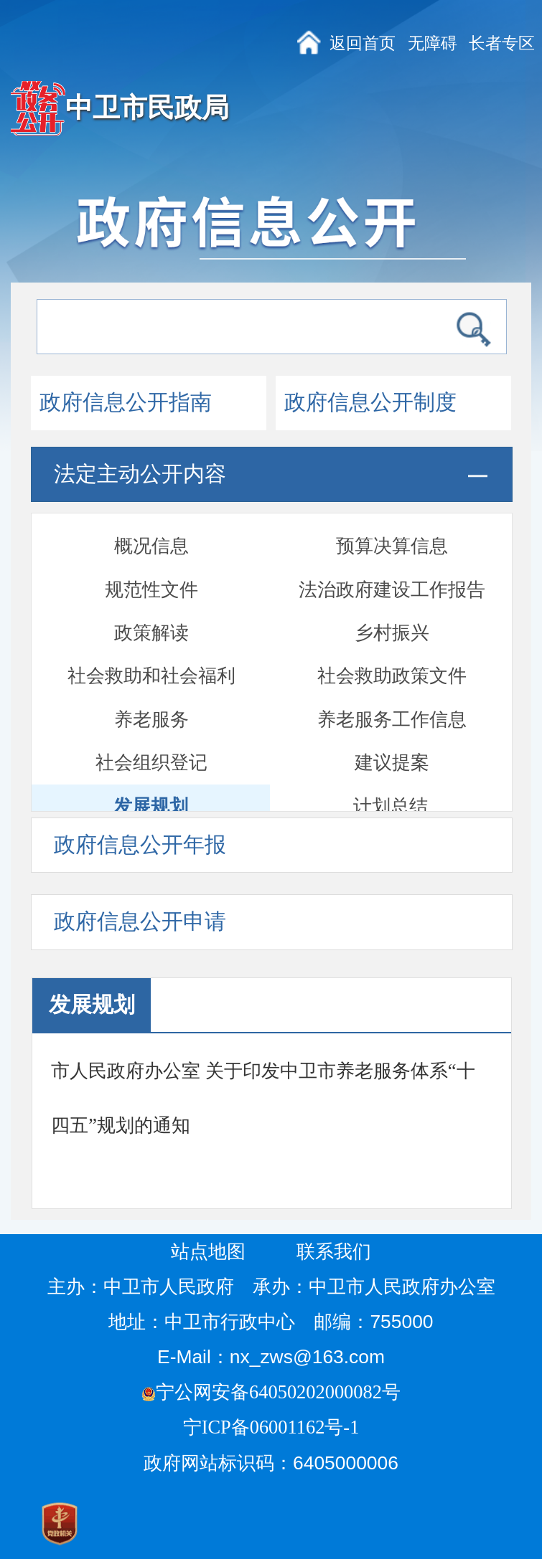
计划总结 (390, 616)
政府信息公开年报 (140, 845)
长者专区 (502, 43)
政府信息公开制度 (370, 402)
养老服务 (151, 530)
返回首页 (363, 43)
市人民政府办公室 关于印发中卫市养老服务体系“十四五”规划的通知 (263, 1098)
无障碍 (432, 43)
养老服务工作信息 (392, 530)
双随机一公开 (151, 703)
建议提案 (392, 573)
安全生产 (392, 746)
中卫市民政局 (147, 108)
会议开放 (392, 659)
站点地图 (208, 1251)
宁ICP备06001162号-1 (273, 1427)
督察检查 (392, 703)
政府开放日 (151, 659)
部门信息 (392, 789)
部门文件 (151, 789)
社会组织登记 (151, 573)
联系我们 (333, 1251)
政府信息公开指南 (125, 402)
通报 (151, 746)
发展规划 (150, 616)
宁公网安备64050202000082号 (271, 1392)
